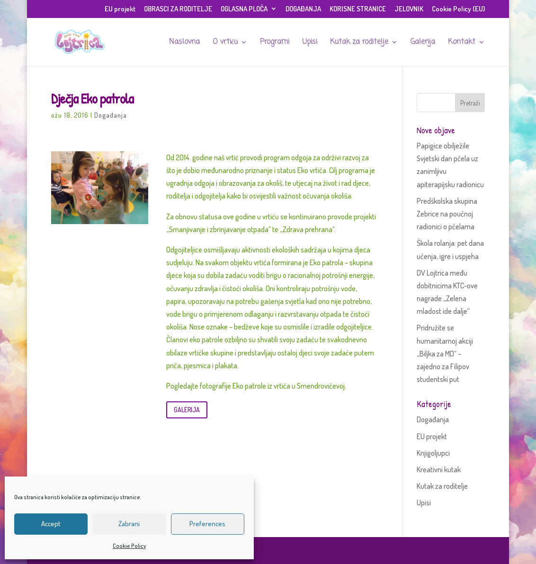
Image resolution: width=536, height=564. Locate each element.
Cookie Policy (129, 545)
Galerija (423, 43)
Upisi (309, 43)
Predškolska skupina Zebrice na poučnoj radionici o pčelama (447, 213)
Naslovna (184, 43)
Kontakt (461, 43)
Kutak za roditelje (359, 43)
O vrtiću (225, 43)
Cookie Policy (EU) (458, 9)
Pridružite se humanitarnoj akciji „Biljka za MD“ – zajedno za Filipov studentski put (445, 353)
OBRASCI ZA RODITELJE (178, 9)
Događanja (110, 115)
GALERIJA (187, 410)
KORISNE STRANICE (358, 9)
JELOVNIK (408, 9)
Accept (51, 523)
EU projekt (120, 9)
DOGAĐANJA (303, 9)
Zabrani (129, 523)
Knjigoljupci (433, 453)
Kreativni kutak (439, 469)
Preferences (207, 523)
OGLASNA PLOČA (244, 9)
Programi (274, 43)
